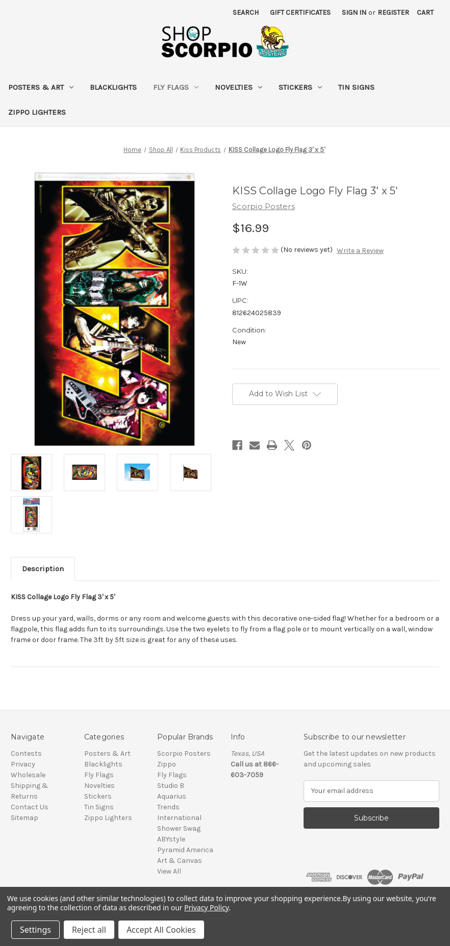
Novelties (238, 87)
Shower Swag (179, 828)
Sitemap (24, 817)
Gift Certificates (300, 12)
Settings (35, 929)
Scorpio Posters (184, 753)
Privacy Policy (206, 907)
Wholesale (28, 775)
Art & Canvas (179, 860)
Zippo (166, 764)
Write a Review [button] (360, 250)
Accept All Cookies (161, 929)
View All (169, 871)
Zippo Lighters (37, 112)
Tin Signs (356, 87)
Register (393, 12)
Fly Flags (175, 87)
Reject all (89, 929)
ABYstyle (171, 839)
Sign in (354, 12)
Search (246, 12)
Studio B (170, 785)
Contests (26, 753)
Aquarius (171, 796)
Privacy (23, 764)
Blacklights (113, 87)
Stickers (300, 87)
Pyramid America (185, 850)
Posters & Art (40, 87)
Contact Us (29, 807)
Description (43, 568)
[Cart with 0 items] (425, 12)
